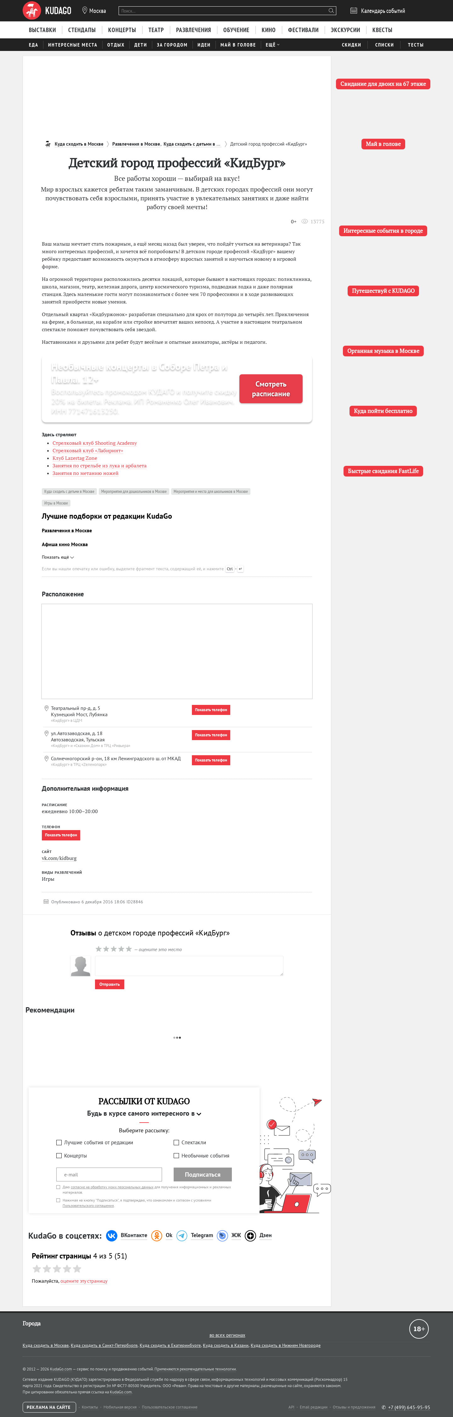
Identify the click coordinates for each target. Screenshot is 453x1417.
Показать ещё (58, 557)
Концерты (75, 1155)
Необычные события (205, 1155)
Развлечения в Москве (67, 530)
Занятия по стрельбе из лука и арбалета (100, 465)
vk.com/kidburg (59, 858)
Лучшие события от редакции (98, 1142)
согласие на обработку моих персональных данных (112, 1187)
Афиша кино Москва (65, 544)
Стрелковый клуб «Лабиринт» (88, 450)
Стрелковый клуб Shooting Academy (95, 443)
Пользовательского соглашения (88, 1205)
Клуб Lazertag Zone (75, 458)
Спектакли (194, 1142)
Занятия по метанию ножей (86, 473)
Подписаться (203, 1174)
